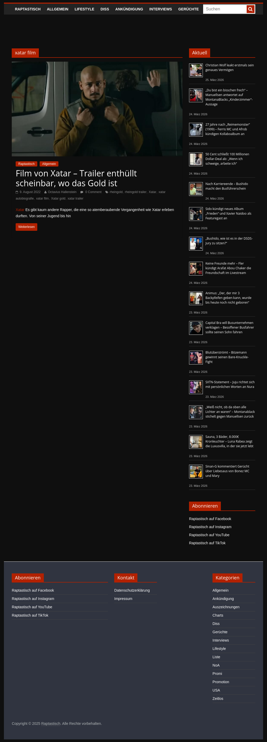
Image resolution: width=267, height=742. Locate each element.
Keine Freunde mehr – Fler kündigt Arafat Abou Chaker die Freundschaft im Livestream (228, 268)
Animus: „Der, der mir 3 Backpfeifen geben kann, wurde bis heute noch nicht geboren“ (228, 298)
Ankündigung (129, 9)
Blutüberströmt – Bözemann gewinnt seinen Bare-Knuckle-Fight (226, 357)
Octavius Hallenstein (62, 192)
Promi (217, 673)
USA (216, 690)
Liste (216, 657)
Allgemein (57, 9)
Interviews (160, 9)
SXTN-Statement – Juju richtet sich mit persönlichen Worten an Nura (230, 384)
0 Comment (90, 192)
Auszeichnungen (226, 607)
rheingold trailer (136, 192)
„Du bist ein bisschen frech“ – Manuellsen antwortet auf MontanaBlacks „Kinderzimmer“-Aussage (229, 97)
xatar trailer (75, 198)
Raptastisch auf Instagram (210, 527)
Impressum (123, 599)
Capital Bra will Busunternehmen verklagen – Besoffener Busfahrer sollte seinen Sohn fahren (229, 327)
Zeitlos (218, 698)
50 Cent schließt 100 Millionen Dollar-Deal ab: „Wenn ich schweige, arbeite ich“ (227, 159)
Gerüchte (188, 9)
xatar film (42, 198)
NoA (216, 665)
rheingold (116, 192)
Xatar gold (58, 198)
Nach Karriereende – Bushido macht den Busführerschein (226, 186)
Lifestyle (84, 9)
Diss (105, 9)
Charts (218, 615)
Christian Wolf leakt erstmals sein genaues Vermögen (229, 67)
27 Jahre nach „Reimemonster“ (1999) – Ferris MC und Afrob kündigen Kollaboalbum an (227, 129)
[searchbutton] (250, 9)
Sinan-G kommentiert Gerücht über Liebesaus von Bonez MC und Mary (227, 471)
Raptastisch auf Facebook (210, 519)
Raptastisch (28, 9)
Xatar (152, 192)
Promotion (221, 682)
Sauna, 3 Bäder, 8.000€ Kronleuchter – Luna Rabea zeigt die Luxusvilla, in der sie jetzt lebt (229, 441)
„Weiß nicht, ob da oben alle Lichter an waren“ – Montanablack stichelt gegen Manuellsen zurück (230, 412)
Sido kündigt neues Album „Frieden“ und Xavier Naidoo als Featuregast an (228, 213)
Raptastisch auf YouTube (209, 535)
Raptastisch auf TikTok (207, 543)
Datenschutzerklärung (132, 590)
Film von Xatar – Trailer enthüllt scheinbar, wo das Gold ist (76, 178)
